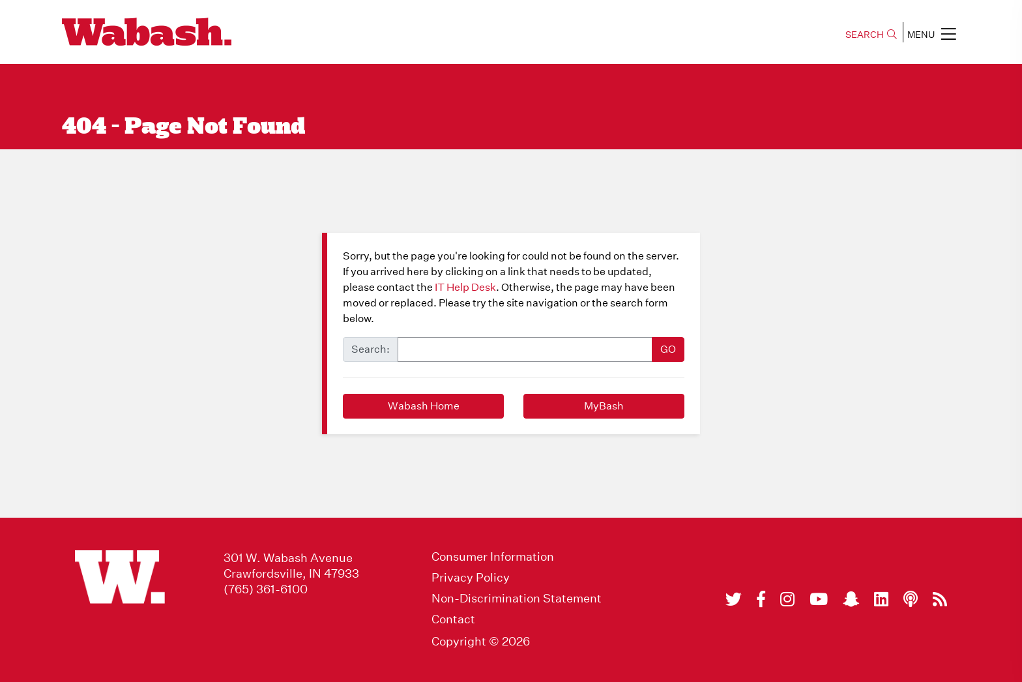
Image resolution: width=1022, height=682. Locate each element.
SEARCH (871, 34)
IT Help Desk (465, 287)
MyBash (604, 406)
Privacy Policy (470, 577)
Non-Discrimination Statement (516, 598)
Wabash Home (424, 406)
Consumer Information (492, 556)
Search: (370, 349)
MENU (931, 33)
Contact (453, 619)
